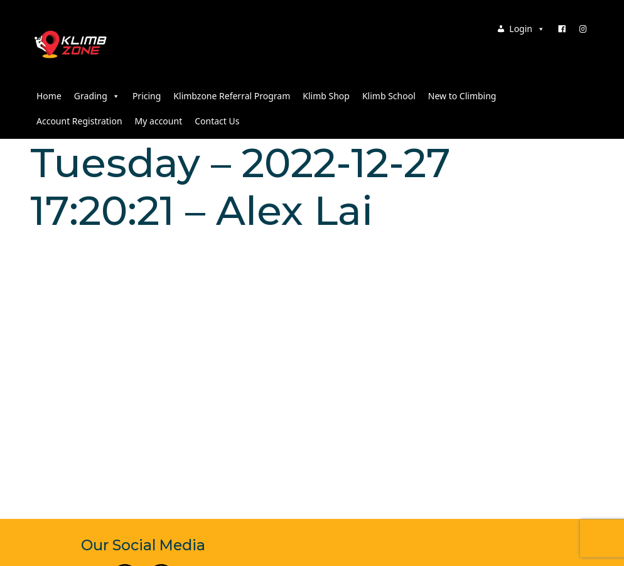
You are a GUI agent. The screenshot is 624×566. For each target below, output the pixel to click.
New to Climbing (462, 96)
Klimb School (389, 96)
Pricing (146, 96)
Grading (97, 96)
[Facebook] (562, 28)
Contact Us (217, 121)
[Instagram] (583, 28)
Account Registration (79, 121)
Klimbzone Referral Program (231, 96)
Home (49, 96)
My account (159, 121)
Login (527, 29)
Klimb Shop (326, 96)
